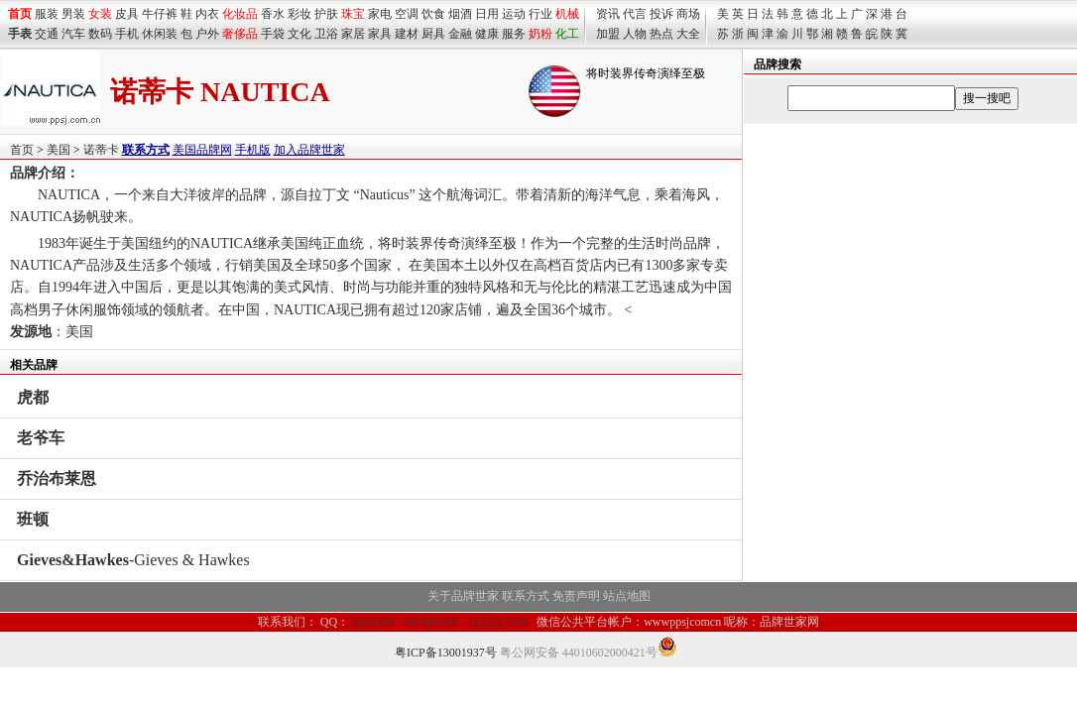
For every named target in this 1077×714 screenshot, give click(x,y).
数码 (100, 34)
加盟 (608, 34)
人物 (635, 34)
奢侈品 (240, 34)
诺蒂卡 (101, 150)
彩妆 (299, 14)
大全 (688, 34)
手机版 (253, 150)
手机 (127, 34)
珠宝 (353, 14)
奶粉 (540, 34)
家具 (380, 34)
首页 (22, 150)
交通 (47, 34)
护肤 (326, 14)
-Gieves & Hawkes (133, 559)
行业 (540, 14)
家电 (380, 14)
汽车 (73, 34)
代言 (635, 14)
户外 (207, 34)
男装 (73, 14)
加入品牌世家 (309, 150)
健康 (487, 34)
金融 (460, 34)
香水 (273, 14)
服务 (514, 34)
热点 (661, 34)
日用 (487, 14)
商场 (688, 14)
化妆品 (240, 14)
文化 (299, 34)
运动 (514, 14)
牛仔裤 (160, 14)
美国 (58, 150)
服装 (47, 14)
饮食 (433, 14)
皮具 (127, 14)
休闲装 (160, 34)
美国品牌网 (202, 150)
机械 (567, 14)
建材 (407, 34)
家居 (353, 34)
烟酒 (460, 14)
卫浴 (326, 34)
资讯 (608, 14)
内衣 (207, 14)
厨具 (433, 34)
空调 (407, 14)
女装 (100, 14)
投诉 (661, 14)
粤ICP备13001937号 (446, 652)
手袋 (273, 34)
